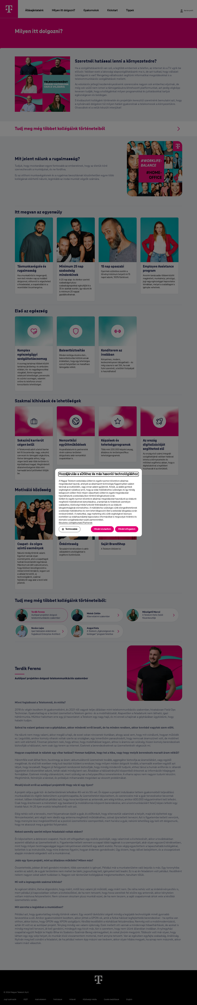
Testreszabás (69, 529)
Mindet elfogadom (126, 529)
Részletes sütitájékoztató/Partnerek (75, 523)
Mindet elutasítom (102, 529)
